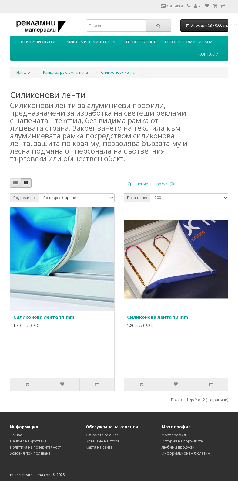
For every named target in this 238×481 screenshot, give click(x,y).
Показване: (137, 197)
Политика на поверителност (35, 447)
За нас (16, 435)
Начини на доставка (28, 441)
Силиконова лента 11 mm (43, 317)
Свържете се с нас (102, 435)
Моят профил (174, 435)
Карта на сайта (99, 447)
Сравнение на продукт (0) (151, 183)
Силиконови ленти (118, 72)
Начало (23, 72)
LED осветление (140, 42)
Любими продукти (178, 447)
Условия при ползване (30, 453)
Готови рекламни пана (189, 42)
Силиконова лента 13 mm (157, 317)
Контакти (172, 5)
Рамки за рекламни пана (90, 42)
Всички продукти (37, 42)
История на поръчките (182, 441)
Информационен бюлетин (186, 453)
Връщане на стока (102, 441)
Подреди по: (24, 197)
